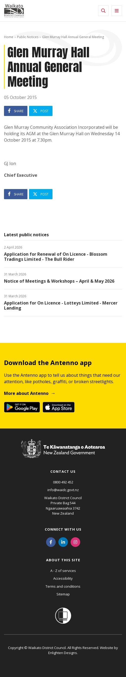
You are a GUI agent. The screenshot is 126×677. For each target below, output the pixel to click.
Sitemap (63, 594)
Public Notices (27, 37)
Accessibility (63, 578)
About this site (63, 560)
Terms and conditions (63, 586)
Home (8, 37)
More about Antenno (26, 393)
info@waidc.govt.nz (63, 489)
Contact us (63, 471)
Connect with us (63, 529)
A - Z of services (63, 570)
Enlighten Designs (62, 652)
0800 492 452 (63, 482)
